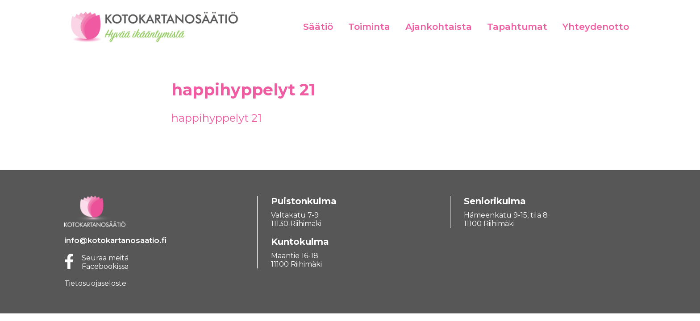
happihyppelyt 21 (216, 117)
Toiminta (369, 26)
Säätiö (318, 26)
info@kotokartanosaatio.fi (115, 240)
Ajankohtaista (438, 26)
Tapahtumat (517, 26)
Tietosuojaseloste (95, 283)
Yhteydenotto (595, 26)
